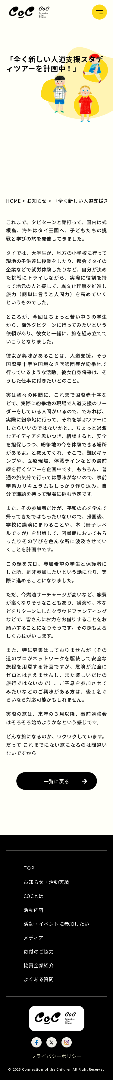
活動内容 (34, 909)
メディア (33, 937)
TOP (29, 868)
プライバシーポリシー (56, 1056)
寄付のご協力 (39, 951)
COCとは (34, 896)
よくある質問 (39, 979)
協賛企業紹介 (39, 965)
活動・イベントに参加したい (56, 923)
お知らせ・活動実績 (46, 881)
